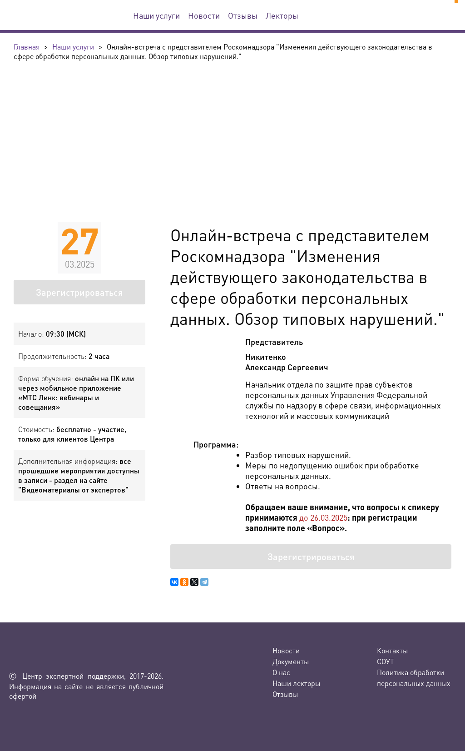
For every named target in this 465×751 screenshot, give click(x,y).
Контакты (392, 650)
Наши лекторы (296, 683)
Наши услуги (156, 15)
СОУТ (385, 661)
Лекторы (282, 15)
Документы (290, 661)
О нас (281, 672)
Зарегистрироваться (79, 292)
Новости (204, 15)
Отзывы (242, 15)
